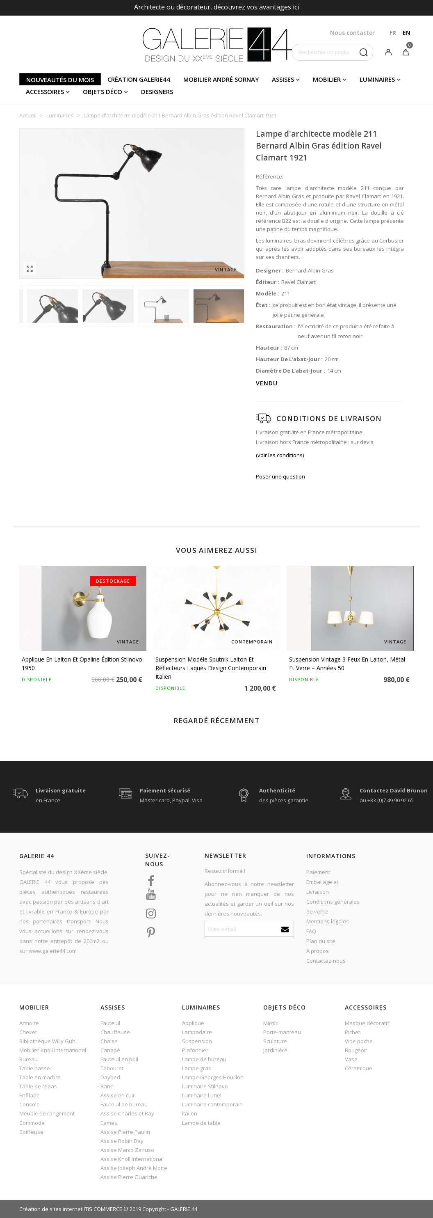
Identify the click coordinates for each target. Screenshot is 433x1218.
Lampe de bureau (204, 1059)
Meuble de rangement (47, 1113)
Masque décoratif (367, 1023)
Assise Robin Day (122, 1141)
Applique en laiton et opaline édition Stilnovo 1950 (82, 663)
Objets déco (102, 91)
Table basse (34, 1068)
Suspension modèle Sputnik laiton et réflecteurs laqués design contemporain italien (210, 667)
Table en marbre (40, 1077)
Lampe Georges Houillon (213, 1077)
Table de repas (38, 1086)
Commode (32, 1122)
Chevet (28, 1032)
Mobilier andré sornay (221, 79)
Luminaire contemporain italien (212, 1109)
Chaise (109, 1041)
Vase (351, 1059)
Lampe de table (201, 1122)
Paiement (318, 872)
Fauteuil (110, 1023)
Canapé (110, 1050)
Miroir (270, 1023)
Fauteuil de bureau (124, 1104)
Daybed (110, 1077)
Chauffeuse (115, 1032)
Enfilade (29, 1095)
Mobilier (327, 79)
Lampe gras (196, 1068)
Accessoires (45, 91)
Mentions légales (327, 921)
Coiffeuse (31, 1132)
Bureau (28, 1059)
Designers (157, 91)
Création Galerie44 (138, 79)
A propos (317, 951)
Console (29, 1104)
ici (296, 6)
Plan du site (320, 941)
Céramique (358, 1068)
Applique (193, 1023)
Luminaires (377, 79)
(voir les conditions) (280, 455)
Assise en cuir (117, 1095)
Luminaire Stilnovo (205, 1086)
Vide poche (359, 1041)
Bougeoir (356, 1050)
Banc (106, 1086)
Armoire (29, 1023)
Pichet (352, 1032)
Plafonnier (195, 1050)
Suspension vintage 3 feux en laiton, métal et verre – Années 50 (347, 663)
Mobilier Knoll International (52, 1050)
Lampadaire (197, 1032)
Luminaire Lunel (201, 1095)
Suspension (197, 1041)
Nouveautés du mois (60, 80)
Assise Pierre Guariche (128, 1177)
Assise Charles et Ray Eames (127, 1118)
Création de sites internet (50, 1209)
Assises (283, 79)
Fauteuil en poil (119, 1059)
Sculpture (275, 1041)
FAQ (311, 931)
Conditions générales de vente (333, 906)
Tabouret (111, 1068)
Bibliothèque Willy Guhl (48, 1041)
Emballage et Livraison (322, 886)
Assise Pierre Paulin (125, 1132)
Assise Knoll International (132, 1159)
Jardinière (275, 1050)
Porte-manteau (282, 1032)
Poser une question (280, 476)
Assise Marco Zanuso (127, 1150)
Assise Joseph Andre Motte (133, 1168)
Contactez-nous (326, 960)
